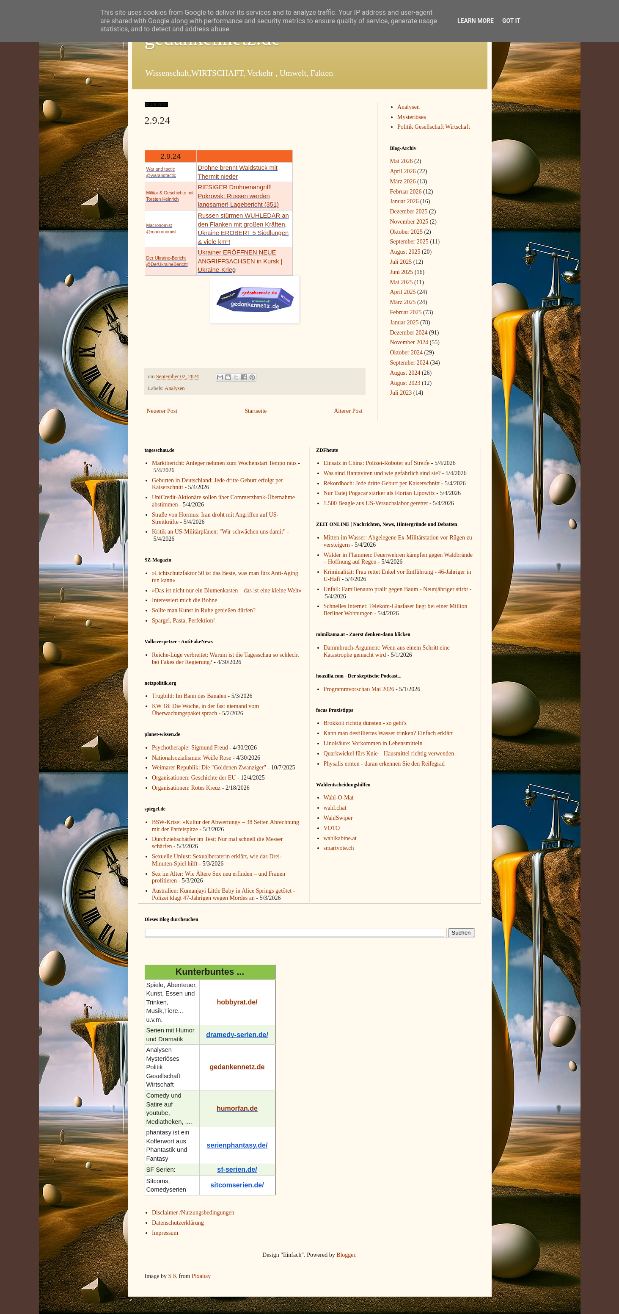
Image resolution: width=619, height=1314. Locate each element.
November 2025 (409, 222)
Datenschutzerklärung (178, 1223)
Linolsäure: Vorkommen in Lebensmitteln (373, 743)
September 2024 (409, 363)
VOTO (332, 828)
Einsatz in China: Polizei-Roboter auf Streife (377, 463)
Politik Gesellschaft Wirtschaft (433, 127)
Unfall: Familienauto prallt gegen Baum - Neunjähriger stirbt (396, 589)
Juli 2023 (401, 393)
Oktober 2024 (406, 352)
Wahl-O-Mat (339, 797)
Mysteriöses (411, 117)
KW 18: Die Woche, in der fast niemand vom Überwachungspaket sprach (205, 709)
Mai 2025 (401, 282)
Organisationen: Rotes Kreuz (186, 788)
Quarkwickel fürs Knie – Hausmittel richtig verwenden (389, 753)
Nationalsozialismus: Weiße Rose (191, 758)
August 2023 (405, 383)
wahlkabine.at (340, 838)
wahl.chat (335, 808)
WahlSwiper (338, 818)
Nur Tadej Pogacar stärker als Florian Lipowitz (379, 493)
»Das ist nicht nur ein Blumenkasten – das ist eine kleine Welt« (227, 590)
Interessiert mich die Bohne (184, 600)
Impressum (165, 1233)
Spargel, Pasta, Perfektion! (183, 620)
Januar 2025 (404, 322)
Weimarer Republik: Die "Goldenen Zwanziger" (209, 767)
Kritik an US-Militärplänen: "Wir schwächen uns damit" (219, 531)
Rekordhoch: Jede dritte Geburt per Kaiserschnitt (382, 483)
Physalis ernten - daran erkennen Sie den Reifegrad (384, 764)
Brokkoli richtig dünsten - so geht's (365, 723)
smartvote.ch (339, 848)
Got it (511, 20)
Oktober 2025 (406, 232)
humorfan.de (237, 1108)
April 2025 (403, 292)
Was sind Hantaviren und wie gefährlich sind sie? (382, 473)
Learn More (475, 20)
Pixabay (201, 1276)
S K (172, 1276)
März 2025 (403, 302)
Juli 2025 (401, 262)
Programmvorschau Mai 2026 (359, 689)
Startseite (256, 411)
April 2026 (403, 171)
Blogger (345, 1255)
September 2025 (409, 241)
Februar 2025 (406, 312)
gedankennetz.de (237, 1067)
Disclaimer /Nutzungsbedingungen (193, 1212)
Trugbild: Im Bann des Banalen (189, 696)
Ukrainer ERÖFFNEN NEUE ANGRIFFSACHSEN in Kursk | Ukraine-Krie (240, 261)
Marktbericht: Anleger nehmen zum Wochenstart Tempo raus (224, 463)
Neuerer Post (162, 411)
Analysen (175, 388)
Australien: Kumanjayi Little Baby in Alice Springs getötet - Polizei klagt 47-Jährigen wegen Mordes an (223, 894)
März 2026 (403, 181)
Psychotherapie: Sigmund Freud (190, 747)
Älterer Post (348, 411)
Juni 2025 (401, 272)
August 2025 (405, 252)
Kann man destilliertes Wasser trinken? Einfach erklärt (388, 733)
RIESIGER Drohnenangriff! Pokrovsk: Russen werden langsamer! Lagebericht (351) (238, 196)
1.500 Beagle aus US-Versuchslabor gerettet (376, 503)
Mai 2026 (401, 161)
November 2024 (409, 342)
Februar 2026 (406, 191)
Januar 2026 (404, 201)
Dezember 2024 (409, 332)
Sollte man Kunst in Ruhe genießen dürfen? (204, 610)
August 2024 (405, 373)
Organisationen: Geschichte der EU (194, 778)
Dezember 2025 (409, 211)
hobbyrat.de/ (237, 1002)
